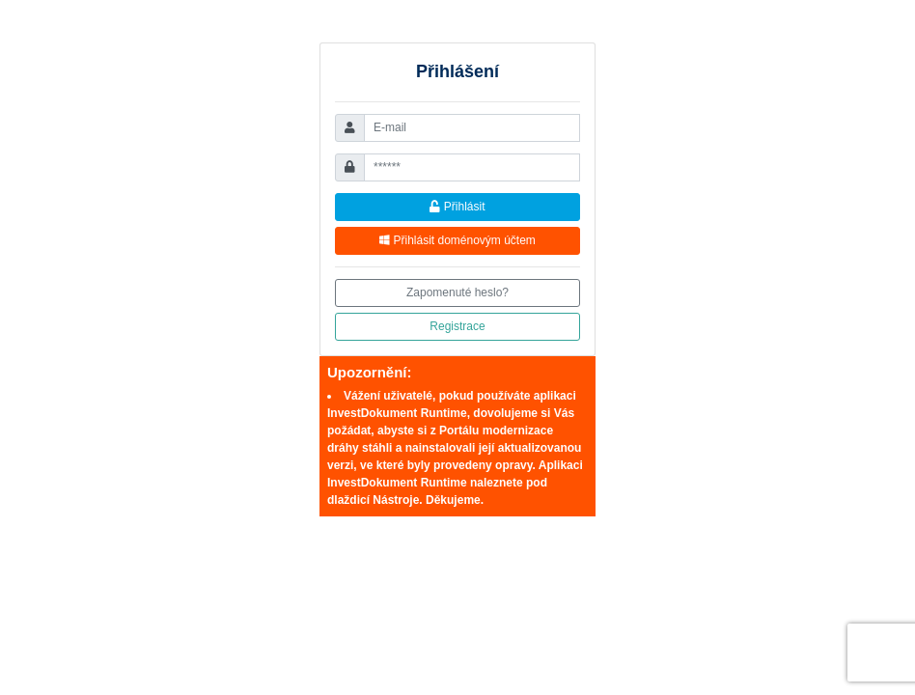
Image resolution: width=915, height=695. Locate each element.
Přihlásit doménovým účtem (457, 240)
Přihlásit (457, 206)
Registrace (457, 326)
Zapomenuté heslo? (457, 292)
